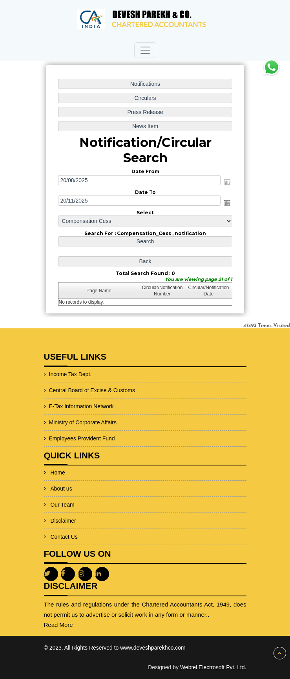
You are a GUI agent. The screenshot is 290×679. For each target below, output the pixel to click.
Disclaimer (63, 506)
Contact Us (63, 522)
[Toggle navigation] (145, 50)
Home (57, 458)
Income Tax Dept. (48, 374)
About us (61, 474)
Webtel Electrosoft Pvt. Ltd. (213, 667)
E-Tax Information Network (59, 406)
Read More (79, 624)
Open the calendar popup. (226, 182)
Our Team (62, 490)
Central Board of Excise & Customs (70, 390)
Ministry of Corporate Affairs (61, 422)
